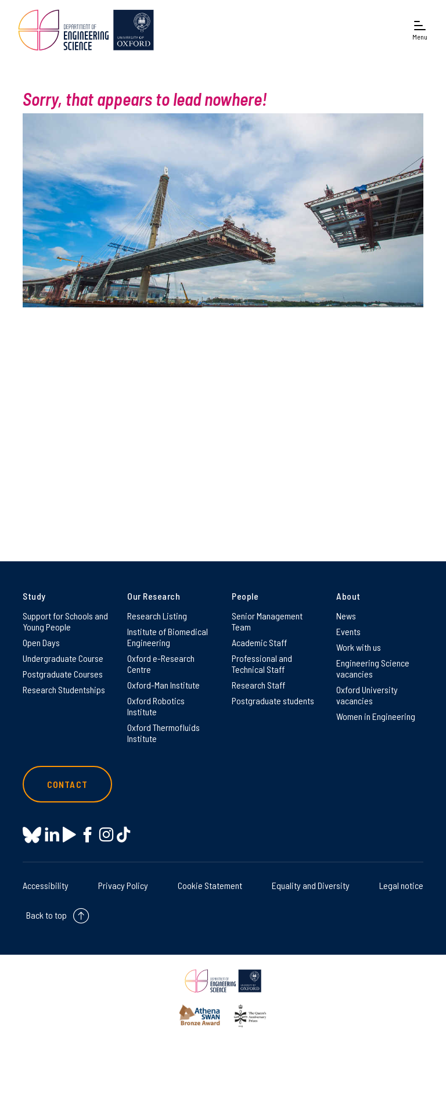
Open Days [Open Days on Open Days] (41, 642)
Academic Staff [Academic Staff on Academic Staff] (259, 642)
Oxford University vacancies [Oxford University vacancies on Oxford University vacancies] (367, 695)
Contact (67, 784)
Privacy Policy (123, 885)
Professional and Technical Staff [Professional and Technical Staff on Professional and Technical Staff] (262, 664)
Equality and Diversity (311, 885)
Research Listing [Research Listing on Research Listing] (157, 615)
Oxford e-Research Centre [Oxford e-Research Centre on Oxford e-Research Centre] (161, 664)
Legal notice (401, 885)
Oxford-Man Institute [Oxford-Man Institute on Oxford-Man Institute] (163, 684)
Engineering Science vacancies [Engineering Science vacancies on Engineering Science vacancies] (372, 668)
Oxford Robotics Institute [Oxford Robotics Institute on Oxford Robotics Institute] (156, 706)
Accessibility (46, 885)
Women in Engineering (375, 716)
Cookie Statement (210, 885)
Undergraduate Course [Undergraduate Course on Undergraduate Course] (63, 658)
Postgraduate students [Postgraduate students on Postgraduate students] (273, 700)
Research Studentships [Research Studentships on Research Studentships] (64, 689)
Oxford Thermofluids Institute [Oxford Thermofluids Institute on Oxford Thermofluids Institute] (163, 733)
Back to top (46, 914)
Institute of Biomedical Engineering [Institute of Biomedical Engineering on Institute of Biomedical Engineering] (167, 637)
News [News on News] (346, 615)
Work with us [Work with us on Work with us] (358, 647)
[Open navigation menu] (419, 30)
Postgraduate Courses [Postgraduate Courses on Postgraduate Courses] (63, 673)
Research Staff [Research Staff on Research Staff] (258, 684)
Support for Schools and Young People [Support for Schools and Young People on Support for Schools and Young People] (65, 621)
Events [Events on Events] (348, 631)
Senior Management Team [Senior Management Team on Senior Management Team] (267, 621)
